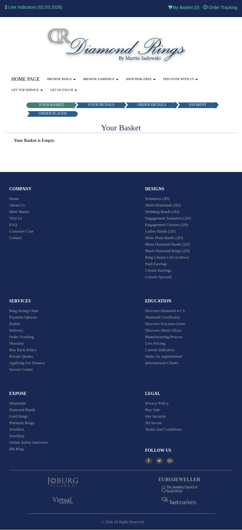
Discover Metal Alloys (163, 330)
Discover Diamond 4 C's (165, 310)
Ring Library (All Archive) (167, 257)
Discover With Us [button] (180, 79)
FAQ (13, 224)
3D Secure (153, 422)
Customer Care (21, 231)
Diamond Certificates (162, 317)
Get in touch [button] (63, 90)
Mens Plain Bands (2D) (164, 237)
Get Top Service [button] (27, 90)
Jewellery (17, 435)
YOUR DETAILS (101, 104)
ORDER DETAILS (151, 104)
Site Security (155, 416)
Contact (15, 237)
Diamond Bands (22, 409)
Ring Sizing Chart (24, 310)
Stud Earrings (156, 263)
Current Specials (158, 276)
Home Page (25, 79)
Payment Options (23, 317)
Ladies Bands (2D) (160, 231)
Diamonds (17, 403)
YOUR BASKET (52, 104)
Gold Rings (18, 416)
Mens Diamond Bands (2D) (167, 244)
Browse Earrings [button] (100, 79)
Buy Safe (152, 409)
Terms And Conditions (163, 429)
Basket (14, 323)
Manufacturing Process (163, 336)
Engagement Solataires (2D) (168, 218)
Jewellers (16, 429)
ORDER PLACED (53, 113)
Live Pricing (155, 343)
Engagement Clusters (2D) (166, 224)
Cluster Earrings (158, 270)
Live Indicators (20, 7)
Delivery (16, 330)
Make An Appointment (163, 356)
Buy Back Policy (23, 349)
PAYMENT (198, 104)
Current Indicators (160, 349)
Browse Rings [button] (61, 79)
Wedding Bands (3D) (162, 211)
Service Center (21, 369)
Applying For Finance (27, 362)
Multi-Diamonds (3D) (162, 205)
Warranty (16, 343)
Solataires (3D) (157, 198)
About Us (17, 205)
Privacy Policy (157, 403)
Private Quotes (21, 356)
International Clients (161, 362)
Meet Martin (19, 211)
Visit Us (15, 218)
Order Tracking (220, 7)
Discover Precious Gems (165, 323)
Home (14, 198)
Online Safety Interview (28, 442)
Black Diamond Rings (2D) (167, 250)
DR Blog (16, 448)
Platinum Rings (21, 422)
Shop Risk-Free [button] (141, 79)
